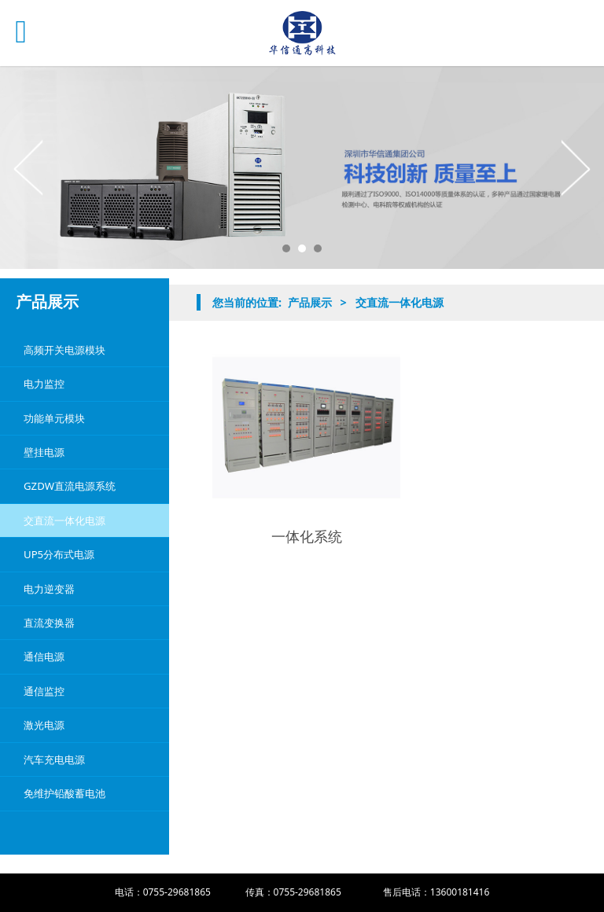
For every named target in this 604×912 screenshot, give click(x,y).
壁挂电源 (44, 452)
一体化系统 (306, 536)
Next (575, 167)
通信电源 (44, 656)
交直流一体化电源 (64, 520)
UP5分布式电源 (59, 554)
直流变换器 (49, 623)
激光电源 (44, 725)
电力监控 (44, 384)
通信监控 (44, 691)
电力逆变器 (49, 589)
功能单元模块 (54, 418)
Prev (29, 167)
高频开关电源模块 (64, 350)
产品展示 (310, 302)
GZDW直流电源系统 (70, 486)
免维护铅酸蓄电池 (64, 793)
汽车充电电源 (54, 759)
